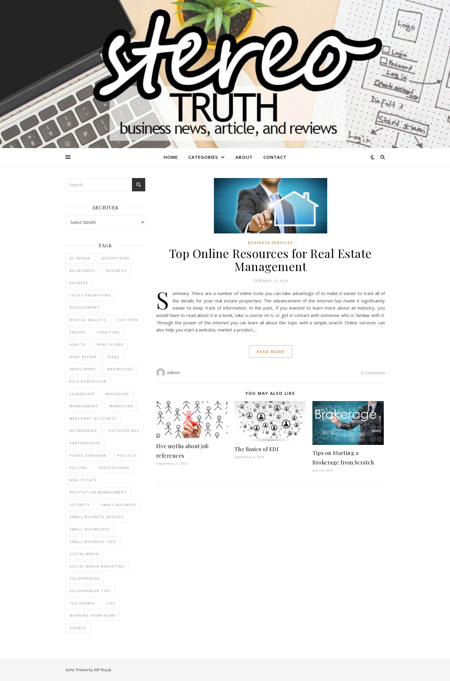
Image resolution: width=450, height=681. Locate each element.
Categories (203, 157)
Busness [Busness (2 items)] (79, 283)
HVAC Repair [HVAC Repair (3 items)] (83, 357)
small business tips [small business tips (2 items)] (93, 541)
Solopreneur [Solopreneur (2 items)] (85, 578)
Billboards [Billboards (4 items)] (82, 270)
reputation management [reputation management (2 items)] (98, 492)
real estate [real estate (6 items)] (83, 480)
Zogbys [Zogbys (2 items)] (78, 628)
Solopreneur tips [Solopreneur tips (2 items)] (90, 591)
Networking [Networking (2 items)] (83, 430)
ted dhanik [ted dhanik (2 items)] (82, 603)
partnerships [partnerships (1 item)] (85, 443)
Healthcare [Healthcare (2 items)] (110, 344)
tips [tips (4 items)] (111, 603)
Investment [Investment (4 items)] (83, 369)
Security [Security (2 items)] (80, 504)
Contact (274, 157)
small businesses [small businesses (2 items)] (90, 529)
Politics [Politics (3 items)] (127, 455)
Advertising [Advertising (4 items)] (116, 258)
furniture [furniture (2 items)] (108, 332)
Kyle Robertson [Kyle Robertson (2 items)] (88, 381)
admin (173, 372)
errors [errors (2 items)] (78, 332)
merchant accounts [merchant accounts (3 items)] (93, 418)
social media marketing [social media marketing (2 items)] (97, 566)
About (244, 157)
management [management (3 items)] (84, 406)
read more (270, 351)
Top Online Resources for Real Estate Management (270, 259)
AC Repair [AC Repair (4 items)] (80, 258)
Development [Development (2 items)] (85, 307)
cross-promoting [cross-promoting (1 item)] (90, 295)
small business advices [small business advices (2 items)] (97, 517)
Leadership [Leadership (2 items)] (82, 394)
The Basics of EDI (256, 449)
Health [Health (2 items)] (78, 344)
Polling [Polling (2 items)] (79, 467)
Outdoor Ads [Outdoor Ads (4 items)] (123, 430)
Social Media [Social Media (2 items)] (84, 554)
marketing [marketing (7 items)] (121, 406)
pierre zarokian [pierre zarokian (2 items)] (88, 455)
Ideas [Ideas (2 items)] (113, 357)
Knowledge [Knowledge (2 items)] (120, 369)
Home (171, 157)
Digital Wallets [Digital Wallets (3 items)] (88, 320)
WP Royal (102, 669)
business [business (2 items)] (116, 270)
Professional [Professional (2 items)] (114, 467)
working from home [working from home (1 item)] (93, 615)
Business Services (270, 242)
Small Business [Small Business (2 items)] (118, 504)
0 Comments (373, 373)
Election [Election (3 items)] (128, 320)
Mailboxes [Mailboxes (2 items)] (117, 394)
